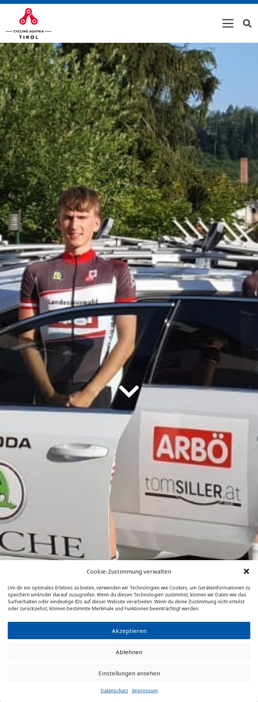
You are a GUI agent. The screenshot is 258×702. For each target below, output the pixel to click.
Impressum (145, 690)
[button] (246, 571)
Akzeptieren (129, 631)
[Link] (28, 23)
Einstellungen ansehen (129, 673)
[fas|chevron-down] (129, 391)
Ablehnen (129, 652)
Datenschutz (114, 690)
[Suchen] (247, 23)
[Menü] (228, 23)
